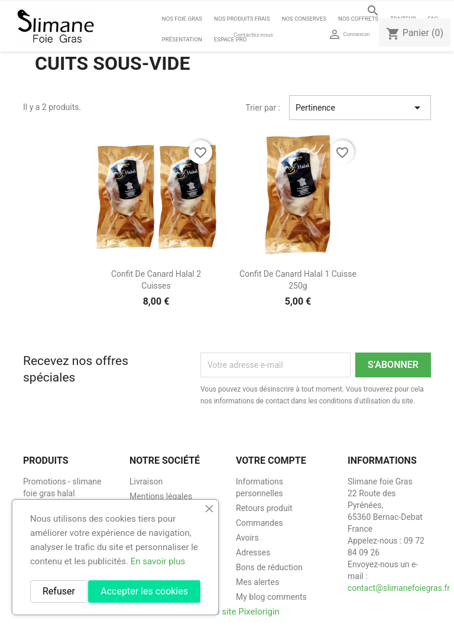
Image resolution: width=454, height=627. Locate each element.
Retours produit (264, 508)
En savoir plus (158, 561)
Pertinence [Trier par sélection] (360, 108)
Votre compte (271, 460)
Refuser (59, 591)
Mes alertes (257, 582)
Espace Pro (230, 39)
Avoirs (247, 537)
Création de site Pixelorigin (227, 611)
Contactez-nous (253, 34)
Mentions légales (160, 496)
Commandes (259, 523)
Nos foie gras (182, 18)
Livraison (146, 481)
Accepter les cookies (144, 591)
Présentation (182, 39)
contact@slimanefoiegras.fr (399, 588)
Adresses (253, 552)
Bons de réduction (269, 567)
